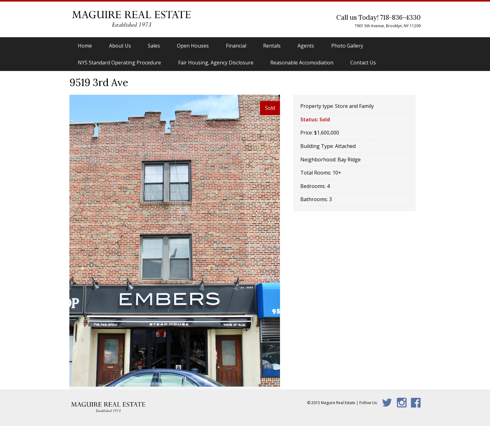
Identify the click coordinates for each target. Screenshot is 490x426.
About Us (120, 45)
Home (85, 45)
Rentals (272, 45)
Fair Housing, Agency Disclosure (215, 62)
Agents (306, 45)
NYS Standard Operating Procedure (119, 62)
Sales (154, 45)
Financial (236, 45)
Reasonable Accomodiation (301, 62)
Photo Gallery (347, 45)
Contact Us (363, 62)
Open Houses (193, 45)
